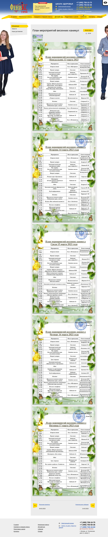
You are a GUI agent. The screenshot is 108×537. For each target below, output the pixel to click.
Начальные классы (25, 17)
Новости (14, 28)
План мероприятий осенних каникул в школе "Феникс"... (42, 7)
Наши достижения (17, 31)
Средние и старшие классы (43, 17)
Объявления (15, 26)
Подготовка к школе (71, 17)
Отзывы (100, 17)
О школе (14, 17)
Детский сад (59, 17)
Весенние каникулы (44, 504)
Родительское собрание (82, 504)
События (83, 17)
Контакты (92, 17)
